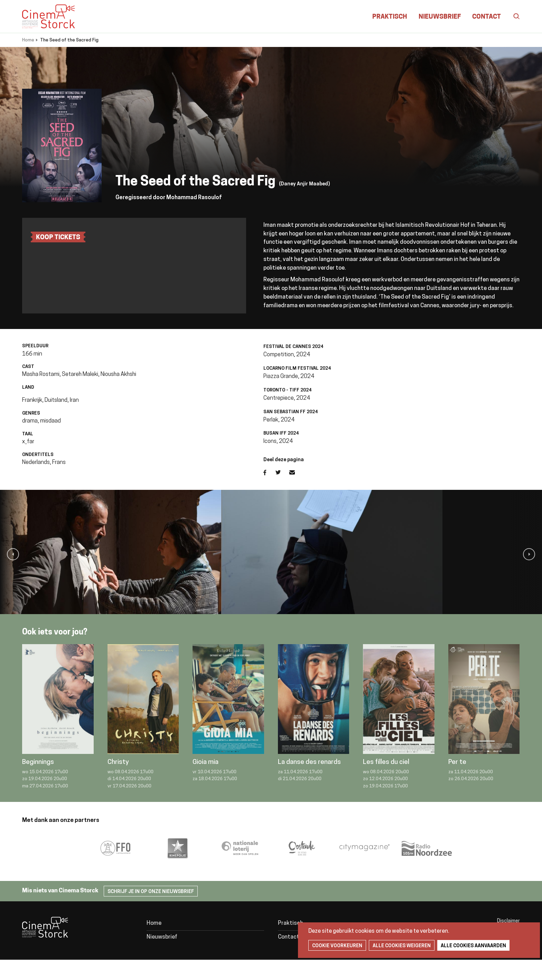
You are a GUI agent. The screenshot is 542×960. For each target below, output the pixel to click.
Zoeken (513, 16)
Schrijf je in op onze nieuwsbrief (151, 891)
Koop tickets (58, 237)
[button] (13, 554)
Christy (118, 762)
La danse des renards (309, 762)
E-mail (296, 472)
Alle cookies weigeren (402, 946)
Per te (457, 762)
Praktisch (389, 17)
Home (28, 40)
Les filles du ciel (386, 762)
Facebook (269, 472)
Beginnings (38, 762)
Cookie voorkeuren (337, 946)
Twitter (282, 472)
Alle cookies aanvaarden (473, 946)
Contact (486, 17)
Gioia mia (205, 762)
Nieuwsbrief (440, 17)
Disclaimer (508, 921)
